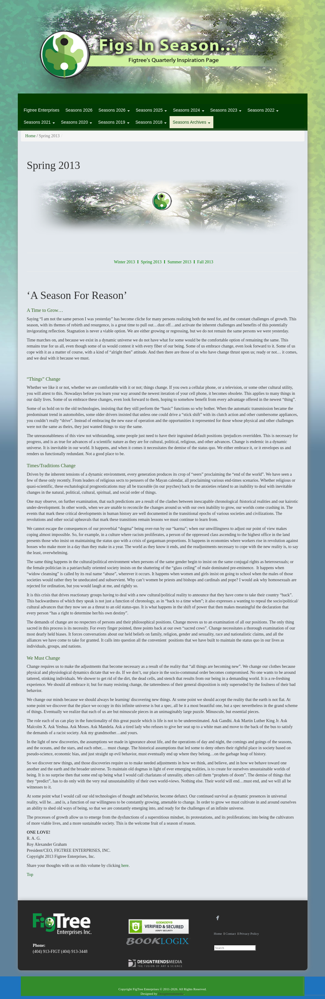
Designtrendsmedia (171, 993)
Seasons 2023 (225, 110)
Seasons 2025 (151, 110)
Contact (230, 933)
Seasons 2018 (151, 122)
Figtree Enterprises (41, 110)
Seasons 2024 (188, 110)
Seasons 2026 (79, 110)
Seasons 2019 (113, 122)
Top (30, 874)
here (125, 865)
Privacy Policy (249, 933)
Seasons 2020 (76, 122)
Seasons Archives (191, 122)
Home (30, 136)
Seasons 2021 (39, 122)
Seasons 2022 (263, 110)
